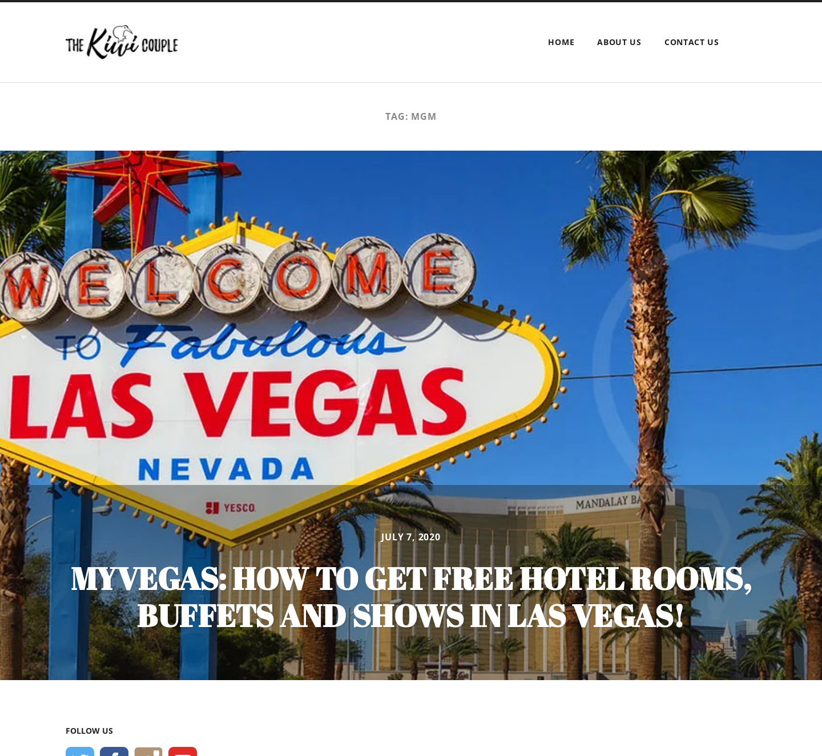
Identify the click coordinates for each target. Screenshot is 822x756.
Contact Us (691, 42)
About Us (619, 42)
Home (561, 42)
